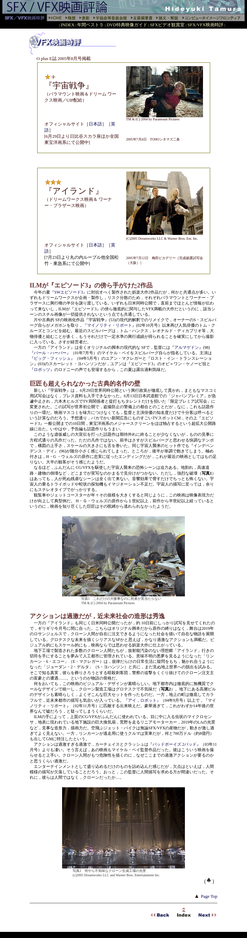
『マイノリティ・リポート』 (109, 325)
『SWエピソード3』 (68, 292)
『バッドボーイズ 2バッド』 (174, 744)
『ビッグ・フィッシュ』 (52, 358)
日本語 (95, 123)
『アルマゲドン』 (186, 347)
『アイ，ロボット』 (142, 700)
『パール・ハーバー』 (50, 353)
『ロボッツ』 (42, 369)
